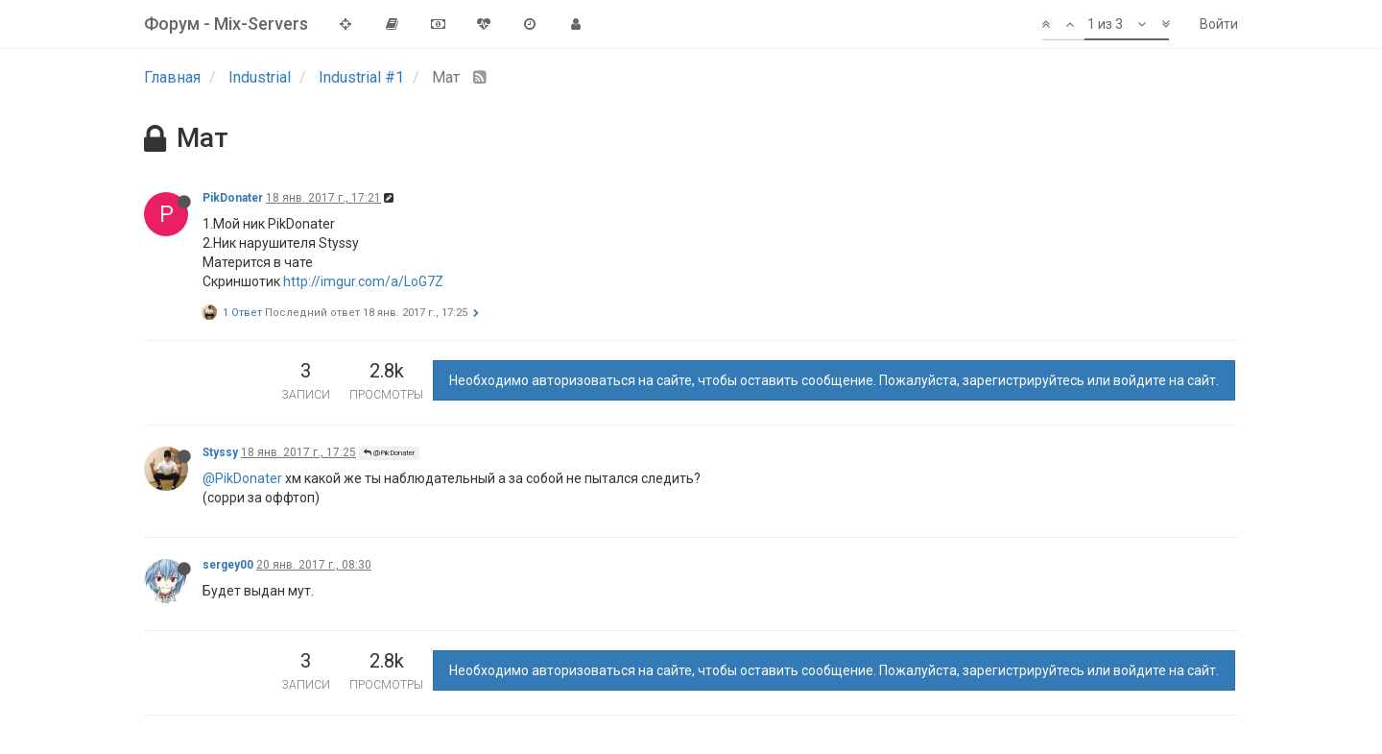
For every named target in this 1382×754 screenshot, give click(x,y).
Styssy (220, 452)
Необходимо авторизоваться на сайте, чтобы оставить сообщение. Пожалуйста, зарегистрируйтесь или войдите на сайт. (834, 380)
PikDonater (233, 198)
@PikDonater (389, 453)
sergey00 (228, 565)
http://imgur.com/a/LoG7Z (363, 281)
